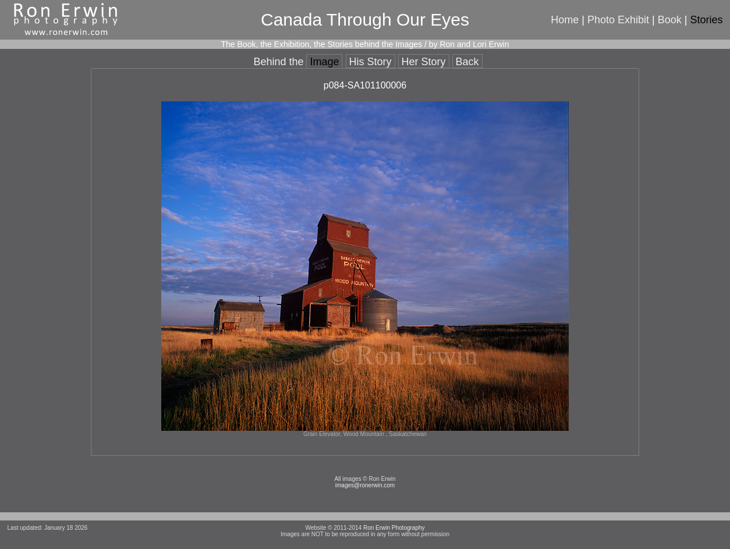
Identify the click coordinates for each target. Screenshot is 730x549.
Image (324, 62)
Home (565, 20)
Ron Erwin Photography (394, 528)
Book (670, 20)
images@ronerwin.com (365, 485)
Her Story (424, 62)
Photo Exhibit (618, 20)
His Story (370, 62)
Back (467, 62)
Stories (706, 20)
